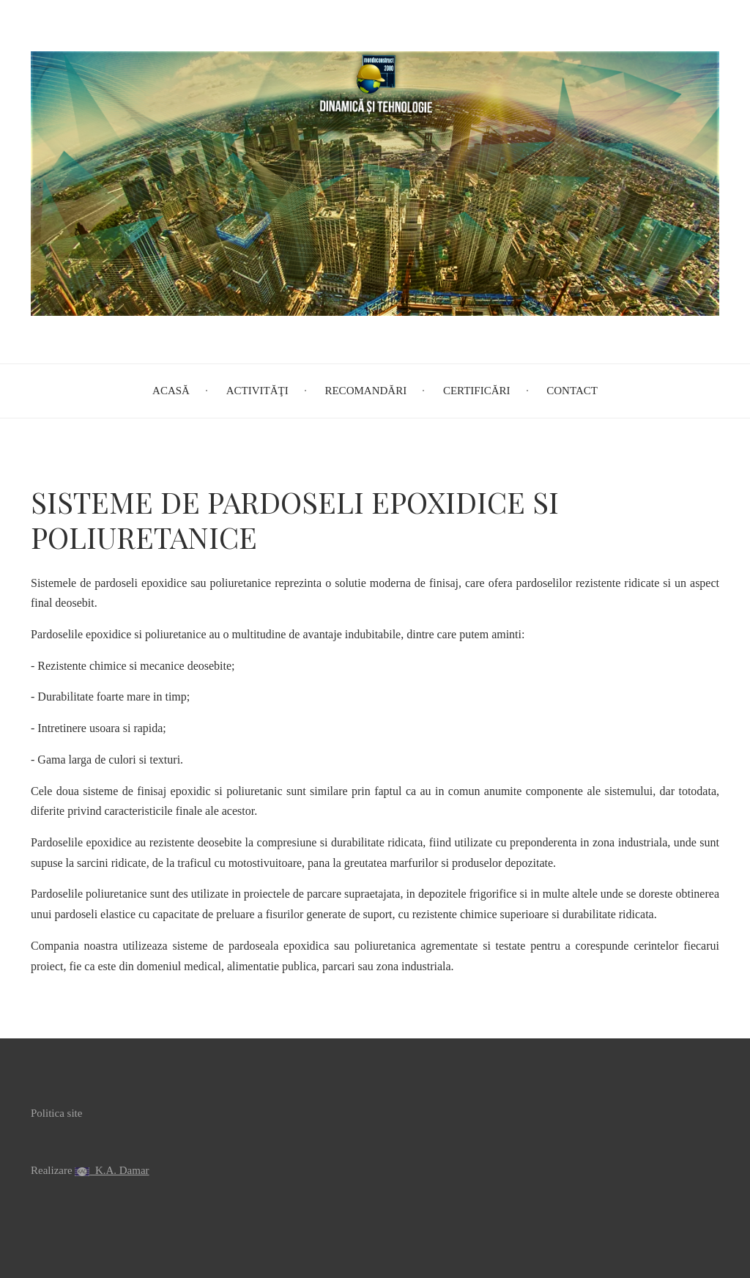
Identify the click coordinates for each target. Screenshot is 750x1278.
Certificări (476, 390)
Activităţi (257, 390)
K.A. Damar (119, 1170)
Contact (572, 390)
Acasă (171, 390)
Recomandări (365, 390)
